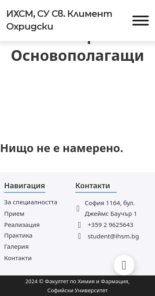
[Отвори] (140, 20)
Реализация (22, 224)
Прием (14, 213)
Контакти (18, 258)
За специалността (30, 202)
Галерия (16, 246)
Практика (18, 235)
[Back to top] (124, 265)
